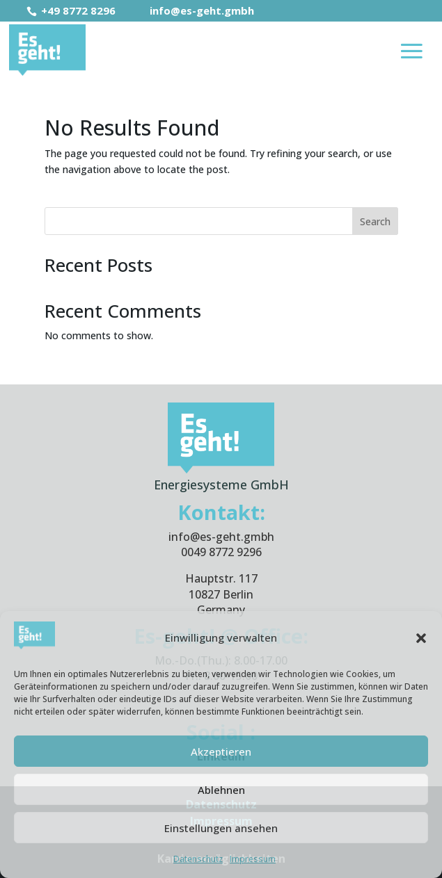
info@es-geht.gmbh (193, 10)
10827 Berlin (221, 594)
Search (375, 221)
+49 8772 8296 (72, 10)
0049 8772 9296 (221, 552)
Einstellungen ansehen (221, 828)
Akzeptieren (221, 751)
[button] (421, 638)
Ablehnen (221, 790)
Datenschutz (198, 859)
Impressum (253, 859)
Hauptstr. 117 (221, 578)
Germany (221, 609)
